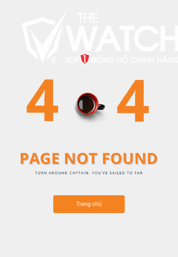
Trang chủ (89, 204)
